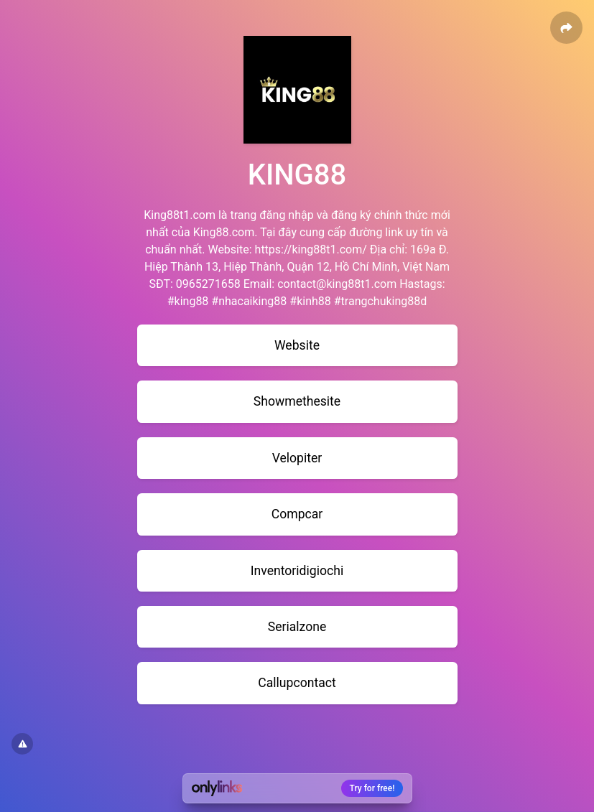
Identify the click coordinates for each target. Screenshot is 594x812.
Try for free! (372, 788)
